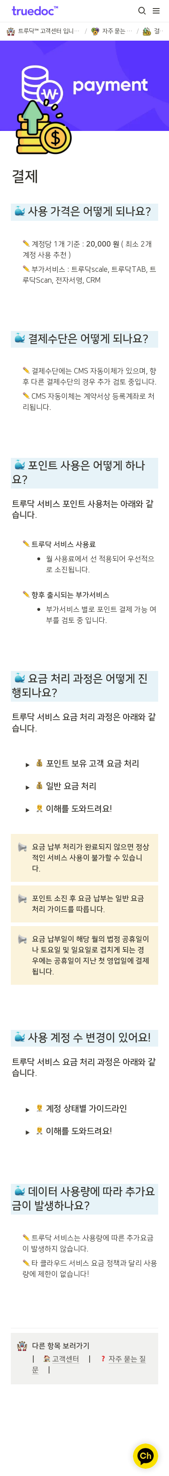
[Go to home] (33, 11)
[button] (142, 11)
